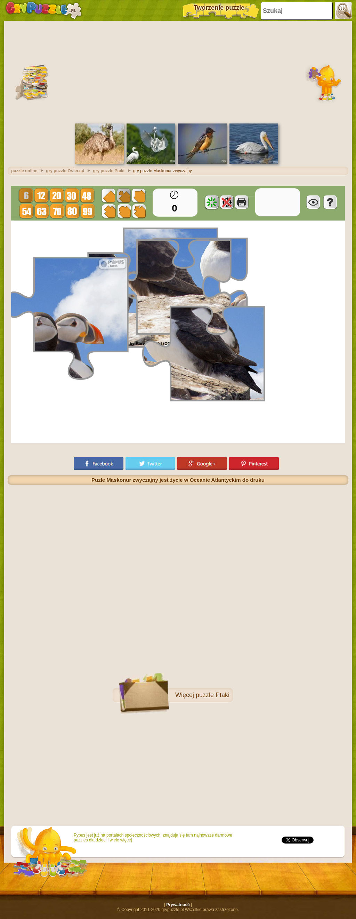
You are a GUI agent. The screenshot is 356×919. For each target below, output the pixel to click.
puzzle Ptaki (212, 695)
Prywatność (177, 904)
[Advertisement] (178, 71)
